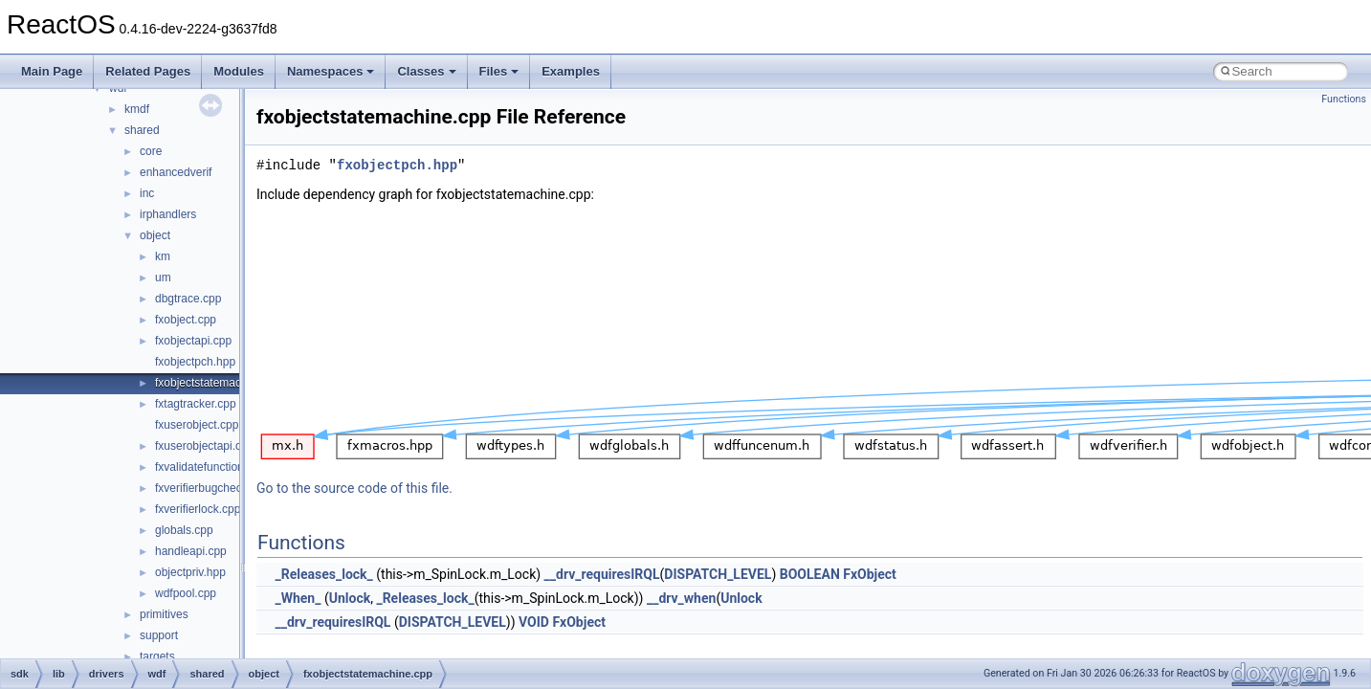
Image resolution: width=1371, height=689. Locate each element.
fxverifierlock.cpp (197, 509)
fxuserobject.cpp (196, 425)
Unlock (349, 598)
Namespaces (331, 71)
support (159, 635)
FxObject (869, 574)
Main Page (51, 71)
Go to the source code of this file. (354, 488)
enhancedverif (175, 172)
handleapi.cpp (191, 551)
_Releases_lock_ (323, 574)
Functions (1343, 99)
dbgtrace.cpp (188, 298)
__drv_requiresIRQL (602, 574)
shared (142, 130)
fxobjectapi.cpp (193, 340)
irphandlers (168, 214)
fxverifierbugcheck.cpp (212, 488)
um (163, 277)
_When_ (298, 598)
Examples (571, 71)
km (162, 256)
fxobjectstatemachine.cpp (219, 382)
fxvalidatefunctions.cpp (213, 467)
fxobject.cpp (185, 319)
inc (147, 193)
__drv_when (681, 598)
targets (157, 656)
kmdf (136, 109)
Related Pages (147, 71)
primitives (164, 614)
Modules (238, 71)
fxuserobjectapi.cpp (204, 446)
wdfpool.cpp (185, 593)
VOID (534, 622)
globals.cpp (184, 530)
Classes (426, 71)
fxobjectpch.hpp (195, 361)
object (155, 235)
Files (499, 71)
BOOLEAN (810, 574)
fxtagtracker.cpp (195, 404)
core (151, 151)
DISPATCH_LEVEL (717, 574)
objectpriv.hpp (190, 572)
